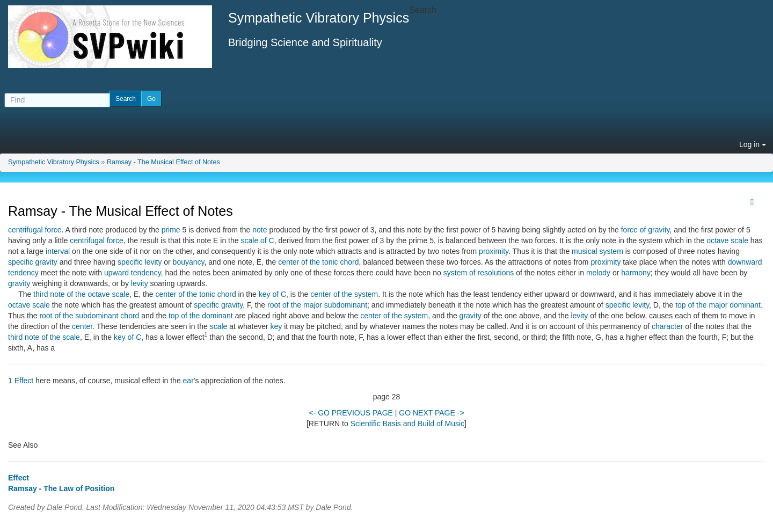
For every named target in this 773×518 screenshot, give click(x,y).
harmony (635, 272)
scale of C (257, 240)
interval (58, 251)
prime (171, 229)
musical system (597, 251)
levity (139, 283)
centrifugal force (35, 229)
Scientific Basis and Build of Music (407, 423)
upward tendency (132, 272)
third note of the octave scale (81, 294)
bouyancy (189, 262)
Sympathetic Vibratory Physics (53, 162)
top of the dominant (201, 315)
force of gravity (645, 229)
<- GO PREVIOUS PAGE (351, 412)
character (667, 326)
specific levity (140, 262)
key (276, 326)
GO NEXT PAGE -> (431, 412)
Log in (752, 144)
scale (219, 326)
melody (598, 272)
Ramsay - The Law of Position (61, 488)
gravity (19, 283)
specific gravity (32, 262)
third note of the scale (44, 337)
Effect (24, 380)
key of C (272, 294)
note (259, 229)
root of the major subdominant (317, 305)
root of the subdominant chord (89, 315)
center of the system (344, 294)
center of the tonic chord (318, 262)
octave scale (727, 240)
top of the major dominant (718, 305)
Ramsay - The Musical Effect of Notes (163, 162)
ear (188, 380)
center (82, 326)
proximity (493, 251)
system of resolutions (478, 272)
